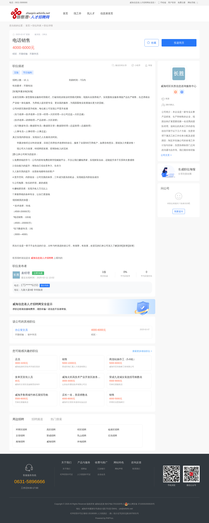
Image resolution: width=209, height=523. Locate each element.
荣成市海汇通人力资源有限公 (74, 367)
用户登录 (172, 2)
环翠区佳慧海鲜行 (116, 402)
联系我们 (136, 469)
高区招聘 (51, 429)
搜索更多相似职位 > (142, 351)
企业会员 (101, 474)
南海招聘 (20, 441)
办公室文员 (21, 330)
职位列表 (37, 25)
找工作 (77, 13)
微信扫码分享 (121, 65)
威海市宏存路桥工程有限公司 (121, 367)
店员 (17, 359)
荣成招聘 (51, 435)
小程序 (137, 65)
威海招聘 (51, 441)
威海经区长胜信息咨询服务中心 (178, 86)
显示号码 (45, 285)
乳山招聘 (81, 435)
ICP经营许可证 (66, 474)
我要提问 (178, 211)
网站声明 (119, 469)
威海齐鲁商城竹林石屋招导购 (31, 394)
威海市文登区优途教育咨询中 (27, 384)
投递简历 (179, 42)
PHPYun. (110, 518)
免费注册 (181, 2)
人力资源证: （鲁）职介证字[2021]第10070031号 (118, 513)
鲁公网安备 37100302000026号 (140, 504)
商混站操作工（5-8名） (122, 359)
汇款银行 (101, 469)
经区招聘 (81, 429)
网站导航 (191, 2)
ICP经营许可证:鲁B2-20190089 (83, 513)
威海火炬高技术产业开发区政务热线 (82, 377)
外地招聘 (81, 441)
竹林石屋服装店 (116, 384)
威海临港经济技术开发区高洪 (27, 367)
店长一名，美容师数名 (75, 394)
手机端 (163, 2)
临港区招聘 (113, 429)
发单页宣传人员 (24, 377)
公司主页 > (166, 155)
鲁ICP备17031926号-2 (114, 504)
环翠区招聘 (21, 429)
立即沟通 (38, 273)
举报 (150, 65)
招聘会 (84, 469)
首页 (65, 13)
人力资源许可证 (84, 474)
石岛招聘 (112, 435)
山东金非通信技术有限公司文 (74, 384)
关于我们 (66, 469)
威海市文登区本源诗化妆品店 (74, 402)
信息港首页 (106, 13)
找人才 (91, 13)
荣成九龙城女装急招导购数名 (125, 377)
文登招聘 (20, 435)
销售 (64, 359)
